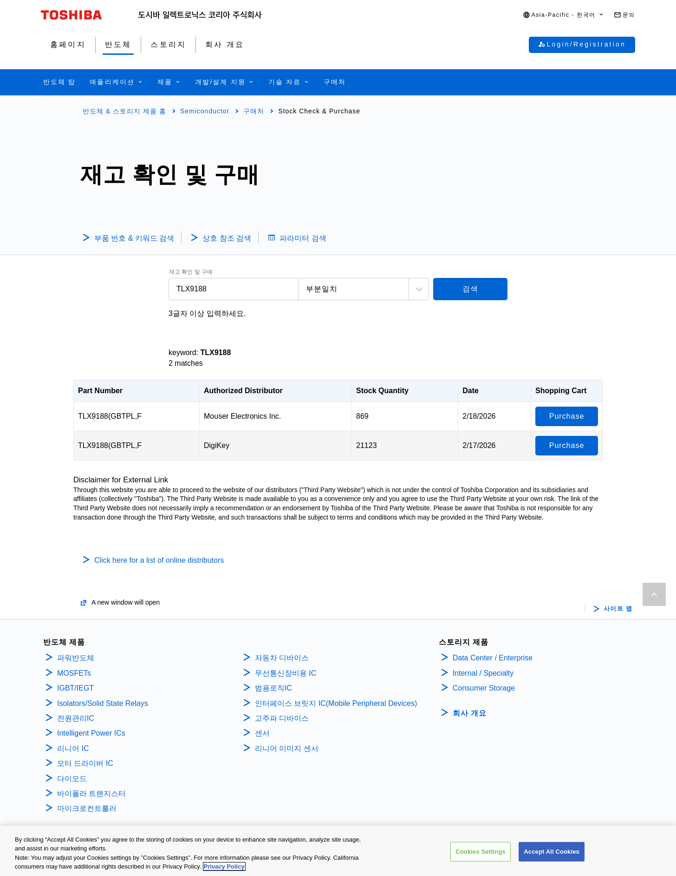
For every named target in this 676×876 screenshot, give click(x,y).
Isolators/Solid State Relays (102, 703)
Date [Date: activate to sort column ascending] (470, 391)
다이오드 (72, 779)
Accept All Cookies (551, 851)
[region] (338, 851)
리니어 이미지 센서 (286, 748)
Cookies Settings (480, 851)
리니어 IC (73, 748)
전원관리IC (75, 718)
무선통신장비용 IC (286, 673)
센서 (262, 733)
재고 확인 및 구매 (191, 272)
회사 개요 (470, 713)
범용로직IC (273, 688)
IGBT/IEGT (75, 688)
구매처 (253, 111)
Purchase (567, 416)
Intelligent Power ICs (91, 733)
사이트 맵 (618, 609)
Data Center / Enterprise (493, 658)
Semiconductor (204, 111)
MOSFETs (74, 673)
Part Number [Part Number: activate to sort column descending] (100, 391)
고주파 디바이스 (283, 718)
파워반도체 (75, 658)
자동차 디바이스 (282, 658)
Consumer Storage (484, 688)
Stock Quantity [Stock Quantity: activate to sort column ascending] (382, 391)
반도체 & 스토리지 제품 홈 (124, 111)
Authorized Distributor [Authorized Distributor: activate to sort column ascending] (243, 391)
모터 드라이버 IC (85, 763)
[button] (563, 15)
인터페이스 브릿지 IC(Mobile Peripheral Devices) (336, 703)
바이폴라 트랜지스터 (91, 793)
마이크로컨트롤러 (87, 808)
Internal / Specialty (483, 673)
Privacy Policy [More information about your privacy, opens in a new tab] (224, 866)
